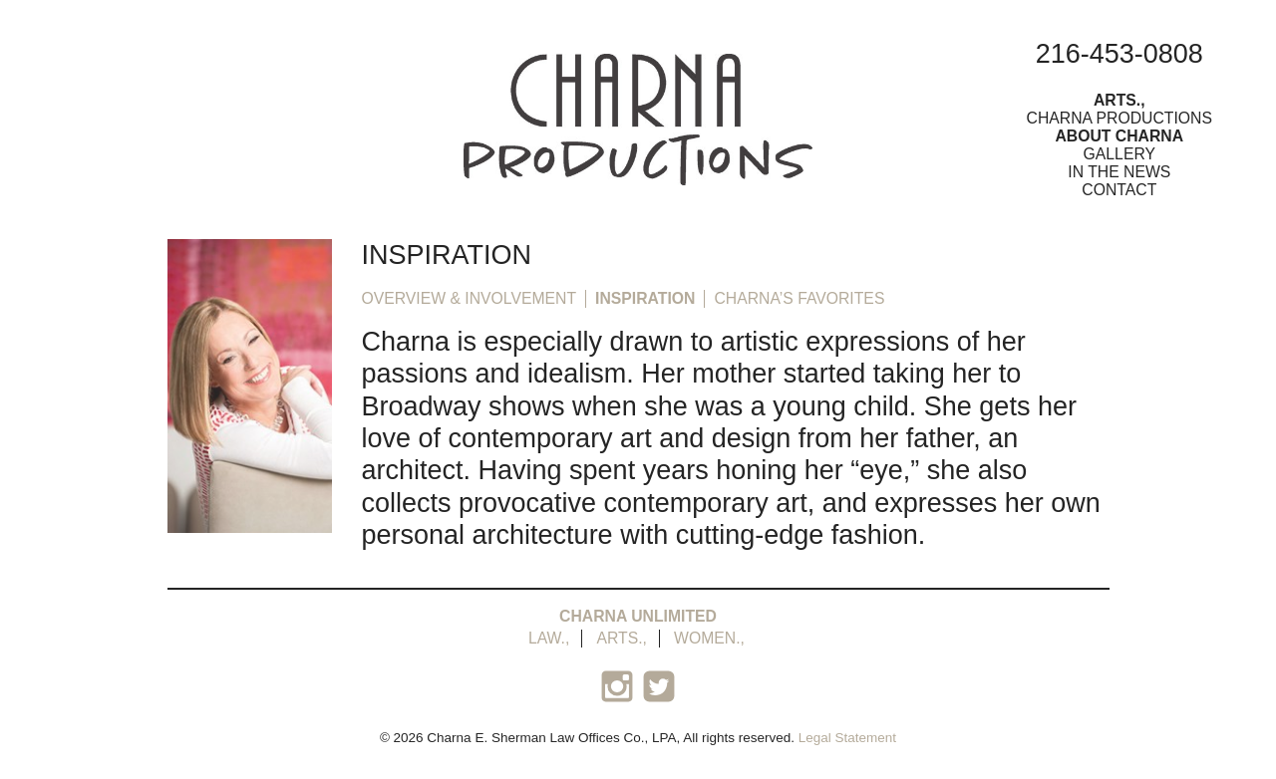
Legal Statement (847, 737)
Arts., (1119, 100)
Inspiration (645, 298)
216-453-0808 (1119, 54)
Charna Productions (1119, 118)
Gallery (1119, 153)
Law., (548, 638)
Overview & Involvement (469, 298)
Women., (709, 638)
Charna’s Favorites (799, 298)
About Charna (1119, 136)
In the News (1119, 171)
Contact (1119, 189)
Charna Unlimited (638, 616)
